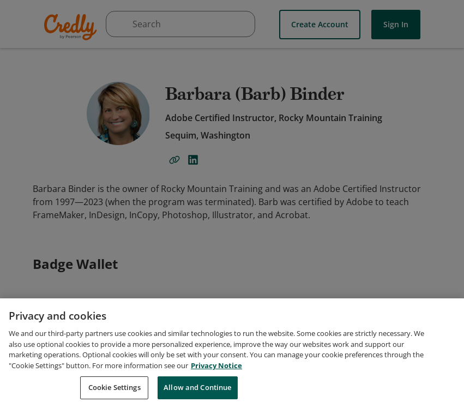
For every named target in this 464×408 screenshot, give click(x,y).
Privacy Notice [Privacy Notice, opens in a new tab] (216, 392)
